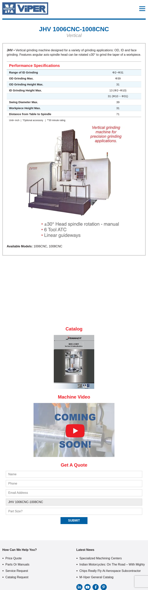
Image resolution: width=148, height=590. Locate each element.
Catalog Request (16, 577)
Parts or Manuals (17, 564)
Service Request (16, 570)
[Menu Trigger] (142, 8)
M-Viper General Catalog (96, 577)
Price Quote (13, 558)
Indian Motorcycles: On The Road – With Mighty (112, 564)
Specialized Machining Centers (100, 558)
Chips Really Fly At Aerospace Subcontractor (110, 570)
